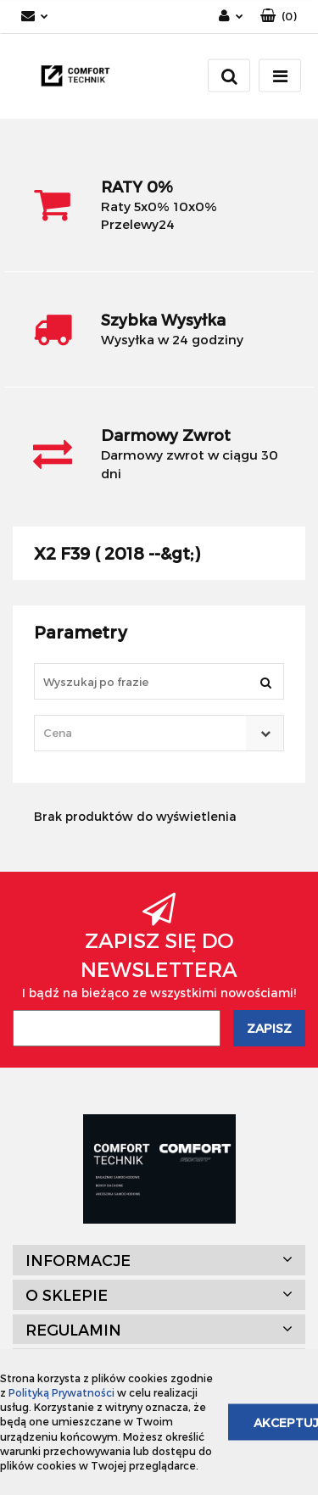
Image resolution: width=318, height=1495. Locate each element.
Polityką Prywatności (61, 1392)
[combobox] (159, 733)
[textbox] (144, 733)
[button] (278, 16)
